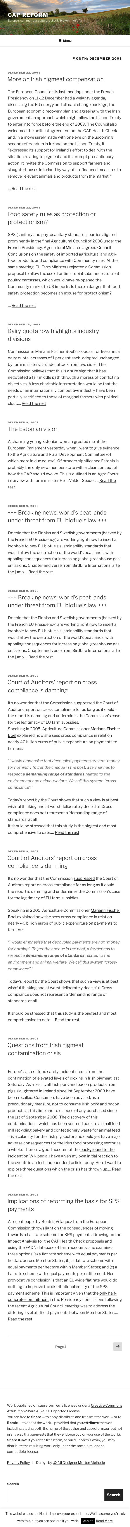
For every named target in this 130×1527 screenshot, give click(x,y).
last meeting (70, 91)
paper (30, 1221)
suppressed (84, 703)
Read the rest (24, 188)
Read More (104, 1521)
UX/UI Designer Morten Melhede (79, 1463)
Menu (65, 40)
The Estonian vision (33, 428)
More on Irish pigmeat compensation (55, 79)
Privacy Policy (18, 1463)
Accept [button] (88, 1521)
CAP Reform (28, 15)
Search (13, 1484)
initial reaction (100, 1156)
